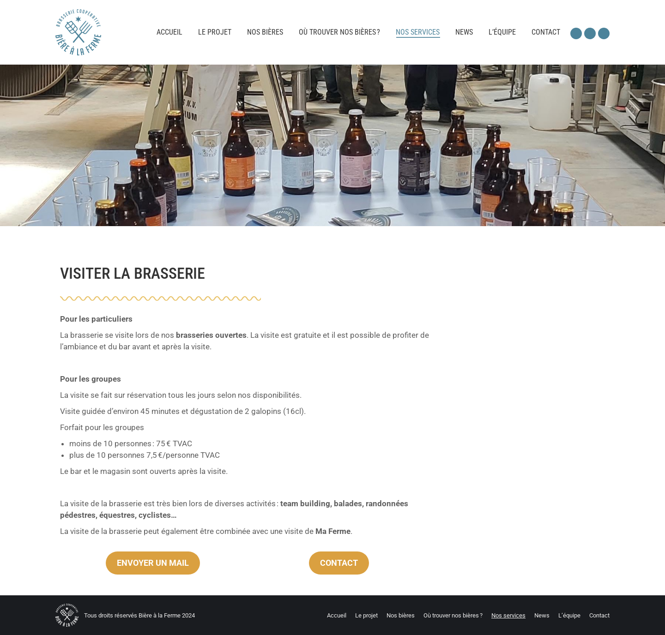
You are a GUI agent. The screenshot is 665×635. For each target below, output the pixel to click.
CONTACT (339, 563)
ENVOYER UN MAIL (153, 563)
